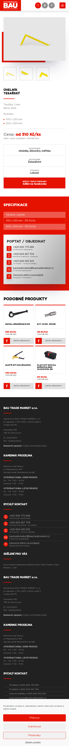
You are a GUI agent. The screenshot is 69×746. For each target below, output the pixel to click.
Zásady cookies (33, 742)
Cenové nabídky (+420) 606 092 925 (27, 694)
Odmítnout (34, 726)
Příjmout (35, 718)
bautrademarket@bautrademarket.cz (27, 698)
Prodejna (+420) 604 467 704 (24, 689)
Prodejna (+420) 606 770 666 (24, 685)
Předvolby (34, 735)
